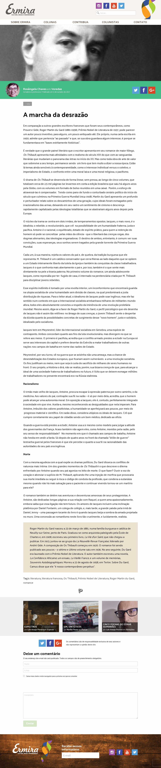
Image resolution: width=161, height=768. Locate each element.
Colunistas (110, 21)
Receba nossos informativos (80, 751)
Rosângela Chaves (35, 88)
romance (28, 582)
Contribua (80, 21)
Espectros (30, 627)
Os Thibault (70, 578)
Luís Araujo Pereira (36, 629)
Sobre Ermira (20, 21)
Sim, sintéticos (72, 627)
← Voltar (27, 104)
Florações (130, 629)
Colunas (50, 21)
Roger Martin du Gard (122, 578)
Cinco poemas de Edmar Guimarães (117, 625)
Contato (140, 21)
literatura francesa (52, 578)
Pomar (84, 629)
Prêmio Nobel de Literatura (93, 578)
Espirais (50, 629)
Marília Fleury (72, 629)
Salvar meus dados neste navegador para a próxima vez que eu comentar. (51, 676)
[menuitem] (21, 22)
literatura (35, 578)
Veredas (56, 88)
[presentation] (41, 685)
